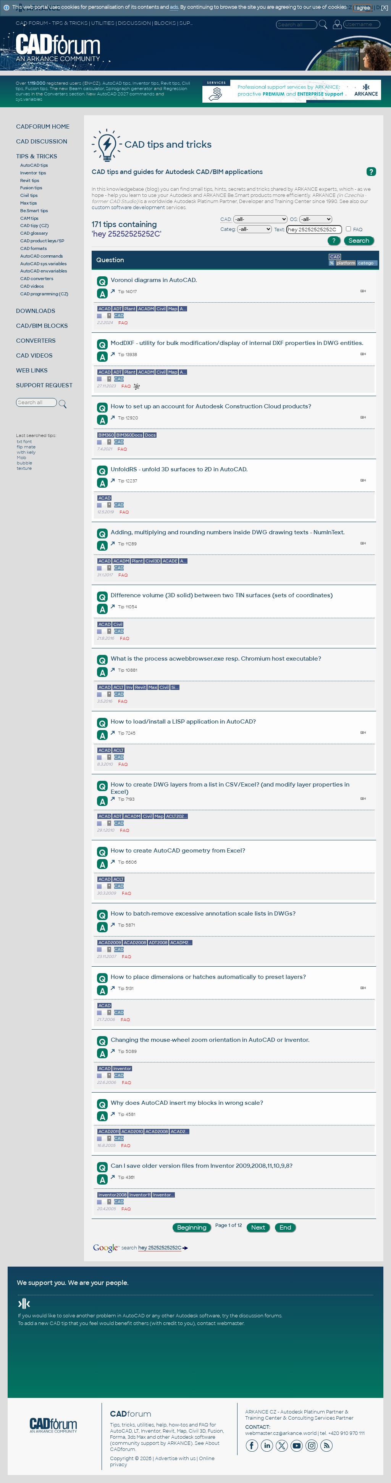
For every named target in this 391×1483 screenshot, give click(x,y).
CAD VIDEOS (34, 355)
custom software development (128, 208)
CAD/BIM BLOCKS (42, 325)
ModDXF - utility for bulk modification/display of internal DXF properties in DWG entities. (237, 343)
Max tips (28, 203)
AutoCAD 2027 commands (126, 94)
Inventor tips (145, 83)
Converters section (64, 94)
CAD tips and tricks (152, 144)
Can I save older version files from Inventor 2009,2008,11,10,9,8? (201, 1165)
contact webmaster (220, 1323)
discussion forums (260, 1316)
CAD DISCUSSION (41, 141)
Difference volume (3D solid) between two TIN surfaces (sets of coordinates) (222, 595)
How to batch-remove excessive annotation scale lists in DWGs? (203, 913)
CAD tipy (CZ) (34, 225)
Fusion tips (36, 88)
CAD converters (36, 278)
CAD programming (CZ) (44, 294)
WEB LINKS (32, 370)
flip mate (26, 447)
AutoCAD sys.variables (43, 263)
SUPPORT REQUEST (44, 385)
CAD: (226, 219)
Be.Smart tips (34, 210)
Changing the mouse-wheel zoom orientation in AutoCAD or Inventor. (210, 1039)
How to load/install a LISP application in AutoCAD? (183, 721)
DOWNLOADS (35, 310)
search (140, 1248)
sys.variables (29, 99)
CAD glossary (34, 233)
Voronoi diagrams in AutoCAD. (154, 280)
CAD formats (33, 248)
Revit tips (170, 83)
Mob (21, 457)
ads (174, 7)
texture (24, 468)
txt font (24, 441)
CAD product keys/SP (42, 240)
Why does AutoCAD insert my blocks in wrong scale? (187, 1102)
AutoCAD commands (41, 256)
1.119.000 (36, 83)
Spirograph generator (129, 88)
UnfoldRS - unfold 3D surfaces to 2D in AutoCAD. (179, 469)
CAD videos (32, 286)
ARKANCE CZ (260, 1412)
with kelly (26, 452)
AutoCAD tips (116, 83)
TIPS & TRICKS (36, 156)
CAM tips (29, 218)
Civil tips (29, 195)
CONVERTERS (36, 340)
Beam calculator (86, 88)
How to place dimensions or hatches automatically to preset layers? (208, 976)
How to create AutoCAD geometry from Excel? (178, 850)
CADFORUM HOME (42, 126)
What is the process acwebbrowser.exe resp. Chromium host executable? (216, 658)
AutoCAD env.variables (43, 271)
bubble (24, 463)
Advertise (166, 1459)
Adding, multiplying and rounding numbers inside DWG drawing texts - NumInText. (227, 532)
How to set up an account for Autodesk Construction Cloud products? (211, 406)
